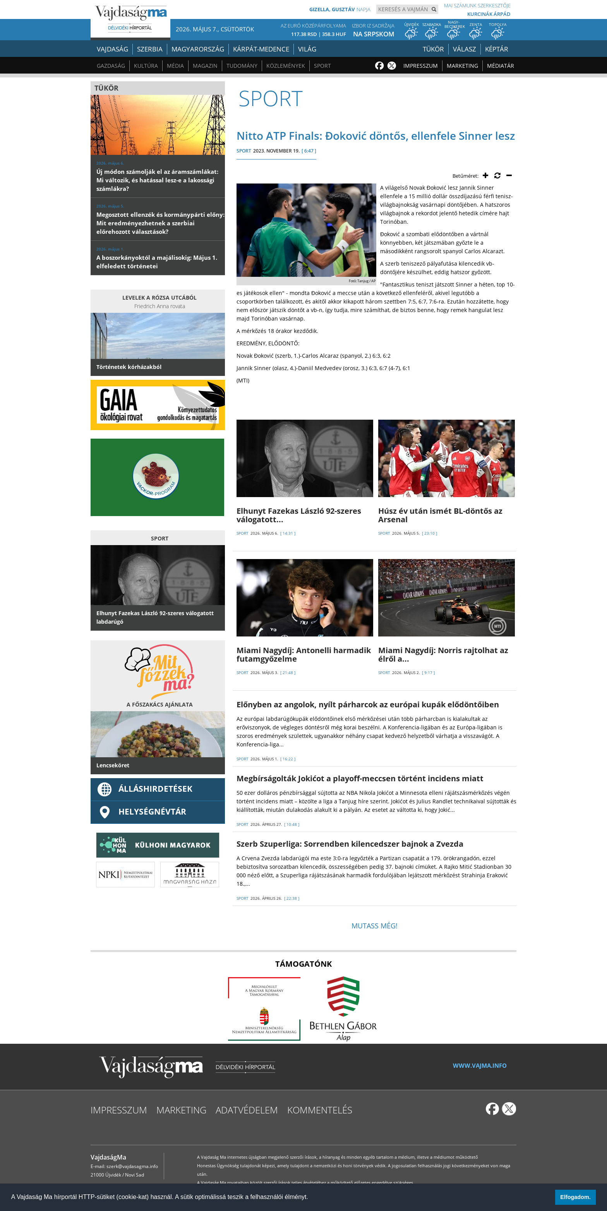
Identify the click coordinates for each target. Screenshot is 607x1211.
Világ (307, 49)
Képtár (496, 49)
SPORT (244, 151)
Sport (322, 65)
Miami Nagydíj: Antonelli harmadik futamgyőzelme (304, 654)
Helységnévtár (141, 811)
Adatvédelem (247, 1109)
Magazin (205, 65)
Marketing (462, 65)
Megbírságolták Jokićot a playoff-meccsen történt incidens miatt (360, 778)
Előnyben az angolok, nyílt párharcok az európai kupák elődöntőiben (368, 704)
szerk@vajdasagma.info (132, 1166)
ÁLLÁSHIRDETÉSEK (144, 788)
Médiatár (500, 65)
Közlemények (285, 65)
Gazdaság (111, 65)
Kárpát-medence (261, 49)
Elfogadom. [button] (575, 1197)
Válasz (464, 49)
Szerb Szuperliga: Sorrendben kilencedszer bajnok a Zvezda (350, 844)
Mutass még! (375, 925)
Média (175, 65)
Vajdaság (112, 49)
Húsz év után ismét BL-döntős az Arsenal (440, 515)
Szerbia (150, 49)
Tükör (433, 49)
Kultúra (146, 65)
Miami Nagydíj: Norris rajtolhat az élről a (443, 654)
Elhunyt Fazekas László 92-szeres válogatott (299, 515)
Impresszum (420, 65)
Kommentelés (319, 1109)
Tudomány (241, 65)
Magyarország (197, 49)
